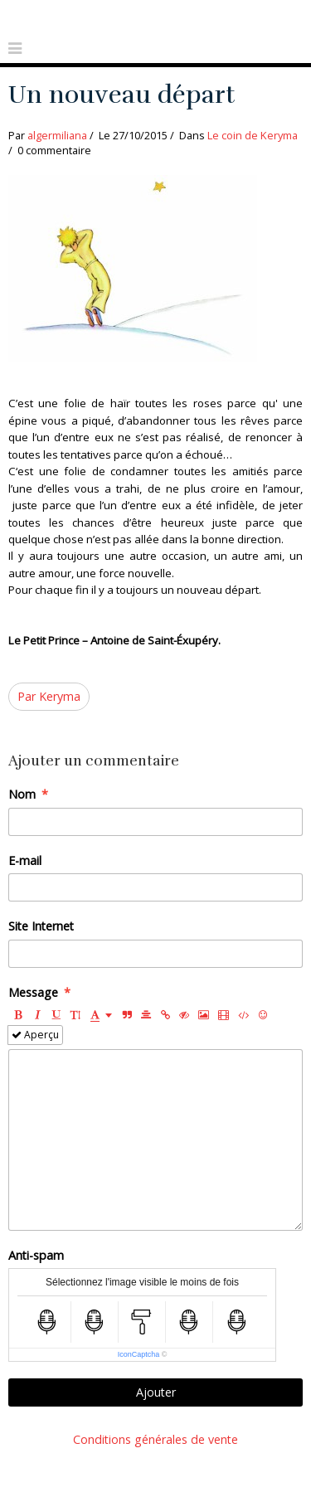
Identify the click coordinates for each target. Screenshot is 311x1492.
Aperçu (35, 1035)
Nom (22, 794)
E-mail (24, 860)
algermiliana (57, 135)
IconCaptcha (139, 1354)
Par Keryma (48, 696)
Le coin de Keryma (252, 135)
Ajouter (156, 1392)
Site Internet (41, 926)
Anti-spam (36, 1255)
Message (33, 992)
